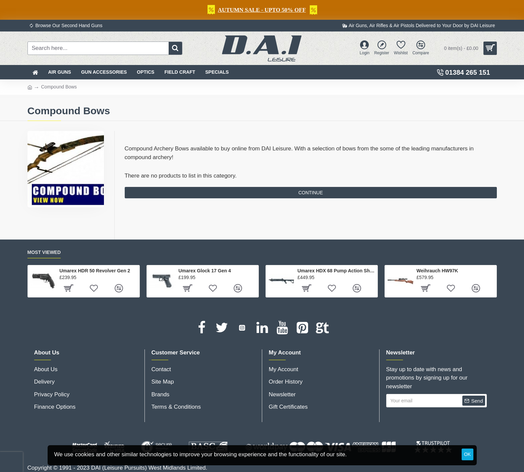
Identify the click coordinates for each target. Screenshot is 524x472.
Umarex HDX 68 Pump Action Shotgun (336, 270)
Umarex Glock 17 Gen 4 (204, 270)
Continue (310, 192)
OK (467, 454)
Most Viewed (44, 252)
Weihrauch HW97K (437, 270)
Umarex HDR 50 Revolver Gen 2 (94, 270)
